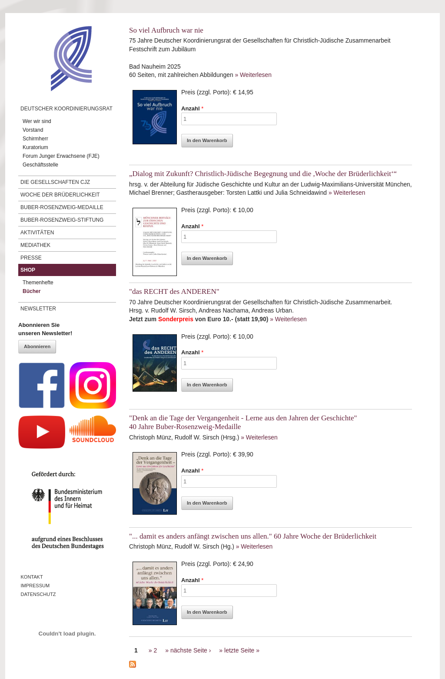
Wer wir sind (37, 121)
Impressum (35, 585)
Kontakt (32, 576)
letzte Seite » (241, 650)
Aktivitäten (37, 233)
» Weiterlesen (253, 74)
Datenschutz (38, 594)
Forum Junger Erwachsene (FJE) (61, 156)
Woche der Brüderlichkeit (60, 195)
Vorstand (33, 130)
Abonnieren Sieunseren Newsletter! (45, 329)
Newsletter (38, 309)
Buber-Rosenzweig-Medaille (61, 207)
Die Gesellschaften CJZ (55, 182)
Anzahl (192, 108)
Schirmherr (35, 139)
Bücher (31, 291)
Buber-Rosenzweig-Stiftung (61, 220)
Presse (31, 258)
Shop (27, 270)
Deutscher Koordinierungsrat (66, 109)
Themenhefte (38, 283)
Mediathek (35, 245)
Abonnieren (37, 346)
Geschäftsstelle (40, 165)
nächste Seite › (190, 650)
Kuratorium (35, 147)
